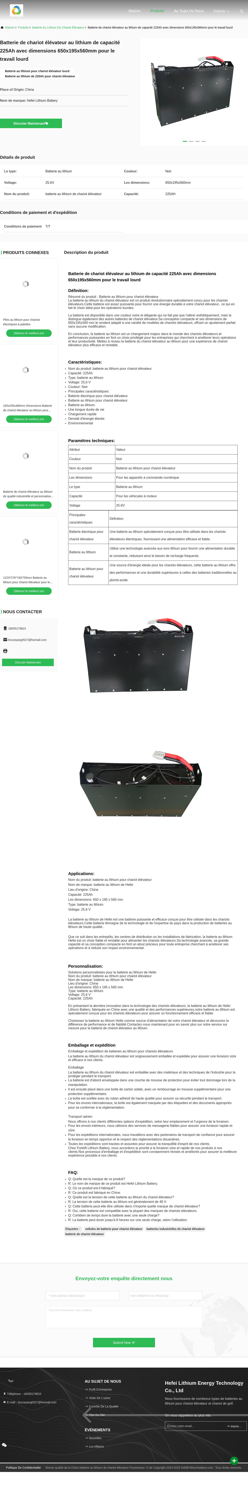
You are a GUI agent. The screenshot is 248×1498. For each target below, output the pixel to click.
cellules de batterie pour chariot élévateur (113, 1229)
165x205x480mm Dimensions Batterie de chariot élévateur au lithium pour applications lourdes (27, 410)
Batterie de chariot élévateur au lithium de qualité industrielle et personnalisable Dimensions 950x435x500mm (29, 496)
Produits (157, 11)
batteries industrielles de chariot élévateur (176, 1229)
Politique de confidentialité (23, 1467)
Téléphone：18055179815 (22, 1393)
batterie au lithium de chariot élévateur (58, 27)
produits (23, 27)
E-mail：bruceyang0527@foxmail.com (29, 1402)
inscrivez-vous (235, 1426)
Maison (135, 11)
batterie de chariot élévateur (84, 1234)
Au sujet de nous (189, 11)
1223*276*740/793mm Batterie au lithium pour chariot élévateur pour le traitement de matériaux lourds (26, 582)
